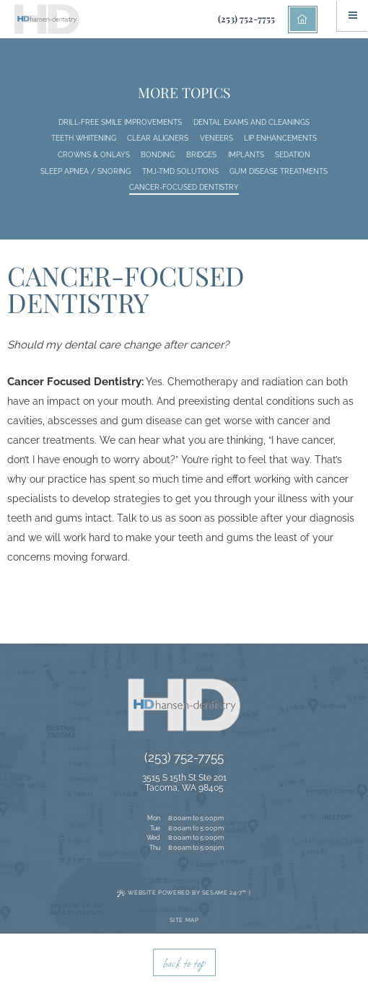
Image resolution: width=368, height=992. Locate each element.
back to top (184, 962)
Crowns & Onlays (94, 155)
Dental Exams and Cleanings (251, 122)
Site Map (184, 920)
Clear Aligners (157, 138)
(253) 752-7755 (246, 18)
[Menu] (352, 15)
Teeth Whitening (83, 138)
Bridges (201, 155)
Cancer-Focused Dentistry (184, 187)
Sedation (292, 155)
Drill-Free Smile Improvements (120, 122)
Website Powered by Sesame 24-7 (182, 893)
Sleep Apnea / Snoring (85, 171)
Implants (246, 155)
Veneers (216, 138)
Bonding (158, 155)
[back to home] (302, 19)
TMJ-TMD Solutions (180, 171)
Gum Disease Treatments (278, 171)
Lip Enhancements (280, 138)
